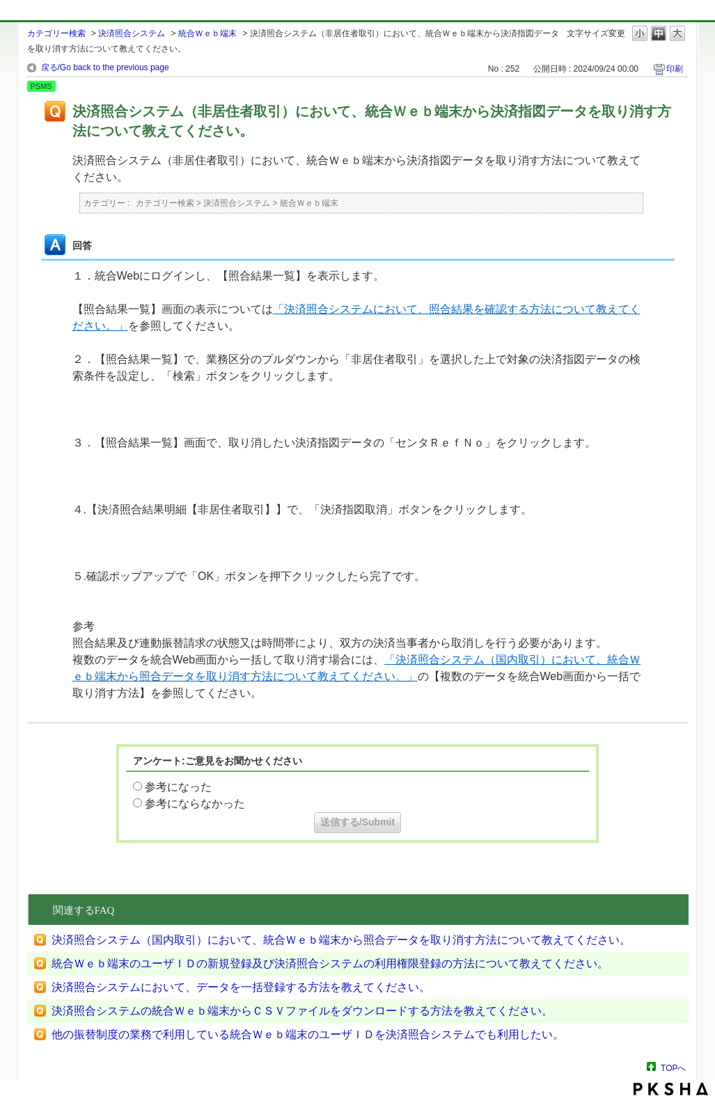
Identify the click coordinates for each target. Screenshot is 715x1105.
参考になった (178, 787)
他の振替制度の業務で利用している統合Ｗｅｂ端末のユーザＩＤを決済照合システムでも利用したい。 (308, 1034)
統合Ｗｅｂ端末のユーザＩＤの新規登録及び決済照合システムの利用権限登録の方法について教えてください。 (330, 963)
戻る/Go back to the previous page (105, 67)
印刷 (674, 69)
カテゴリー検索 (56, 33)
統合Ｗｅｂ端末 (207, 33)
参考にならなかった (195, 803)
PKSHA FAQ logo (671, 1089)
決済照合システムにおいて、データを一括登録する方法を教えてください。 (241, 987)
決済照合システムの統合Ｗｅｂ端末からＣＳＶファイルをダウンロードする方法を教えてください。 (302, 1011)
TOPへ (673, 1067)
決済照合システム (131, 33)
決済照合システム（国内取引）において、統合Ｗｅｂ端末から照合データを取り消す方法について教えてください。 (341, 940)
